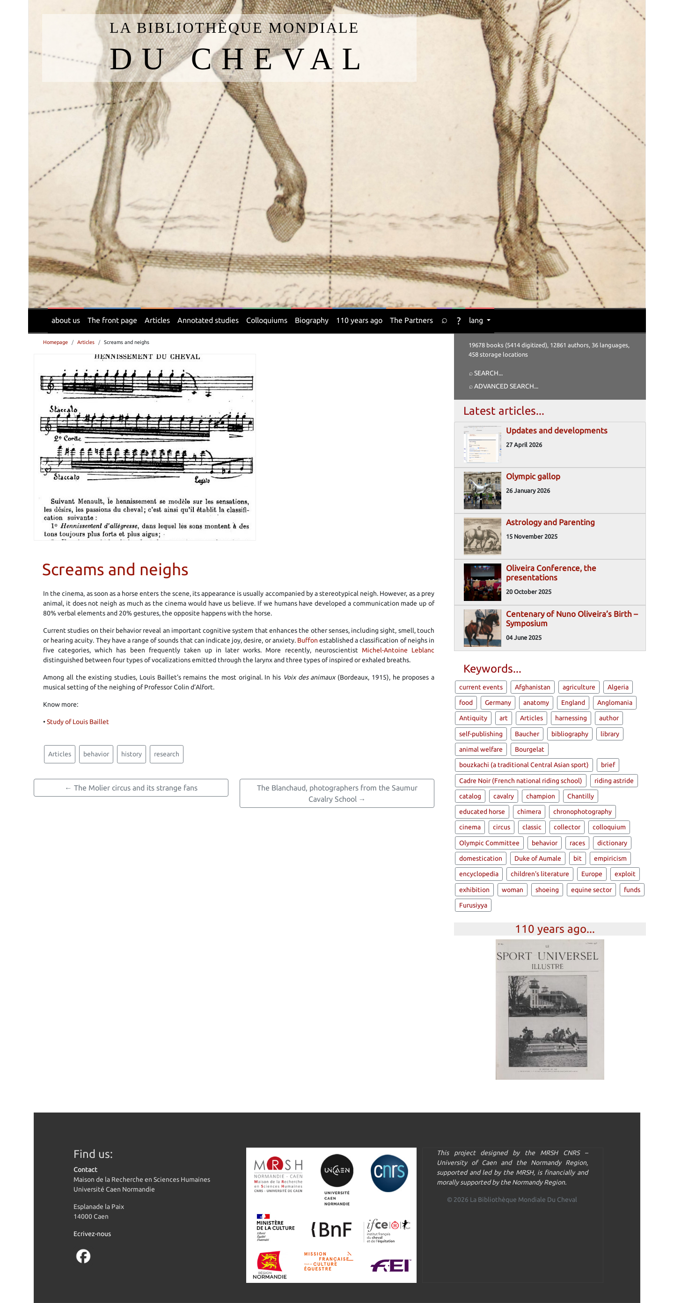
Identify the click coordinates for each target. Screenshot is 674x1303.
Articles (157, 320)
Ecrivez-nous (92, 1233)
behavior (96, 754)
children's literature (540, 874)
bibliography (569, 734)
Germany (498, 702)
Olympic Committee (489, 843)
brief (608, 765)
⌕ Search (483, 373)
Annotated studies (208, 320)
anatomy (536, 702)
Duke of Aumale (537, 858)
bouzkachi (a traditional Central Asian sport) (524, 765)
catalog (470, 796)
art (503, 718)
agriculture (579, 687)
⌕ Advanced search (501, 386)
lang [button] (477, 320)
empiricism (610, 858)
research (166, 754)
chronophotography (582, 811)
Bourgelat (529, 749)
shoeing (547, 889)
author (609, 718)
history (131, 754)
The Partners (411, 320)
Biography (312, 320)
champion (540, 796)
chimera (529, 811)
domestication (480, 858)
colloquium (609, 827)
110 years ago (359, 320)
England (573, 702)
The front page (112, 320)
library (610, 734)
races (577, 843)
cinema (470, 827)
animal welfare (481, 749)
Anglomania (614, 702)
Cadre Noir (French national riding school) (520, 780)
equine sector (591, 889)
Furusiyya (473, 905)
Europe (591, 874)
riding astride (614, 780)
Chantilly (580, 796)
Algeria (618, 687)
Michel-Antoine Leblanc (398, 650)
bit (577, 858)
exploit (625, 874)
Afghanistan (532, 687)
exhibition (474, 889)
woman (512, 889)
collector (567, 827)
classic (532, 827)
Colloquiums (266, 320)
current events (481, 687)
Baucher (527, 734)
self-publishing (481, 734)
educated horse (482, 811)
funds (632, 889)
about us (65, 320)
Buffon (307, 640)
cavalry (503, 796)
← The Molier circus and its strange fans (131, 787)
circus (501, 827)
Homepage (55, 342)
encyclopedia (478, 874)
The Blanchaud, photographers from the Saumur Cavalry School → (337, 793)
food (466, 702)
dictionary (612, 843)
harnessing (571, 718)
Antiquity (473, 718)
